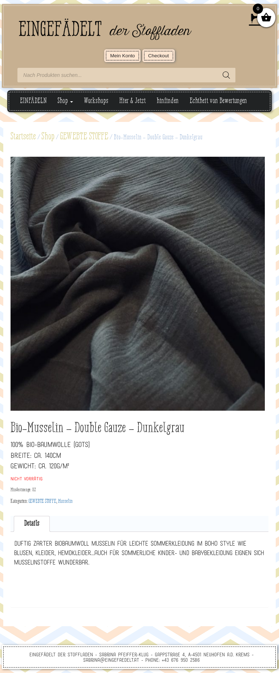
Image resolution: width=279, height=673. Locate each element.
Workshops (96, 101)
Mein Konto (122, 55)
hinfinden (168, 101)
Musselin (65, 501)
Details (31, 524)
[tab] (32, 524)
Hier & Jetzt (132, 101)
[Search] (226, 75)
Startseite (23, 137)
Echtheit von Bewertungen (218, 101)
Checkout (158, 55)
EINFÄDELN (33, 101)
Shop (65, 101)
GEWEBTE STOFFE (84, 137)
